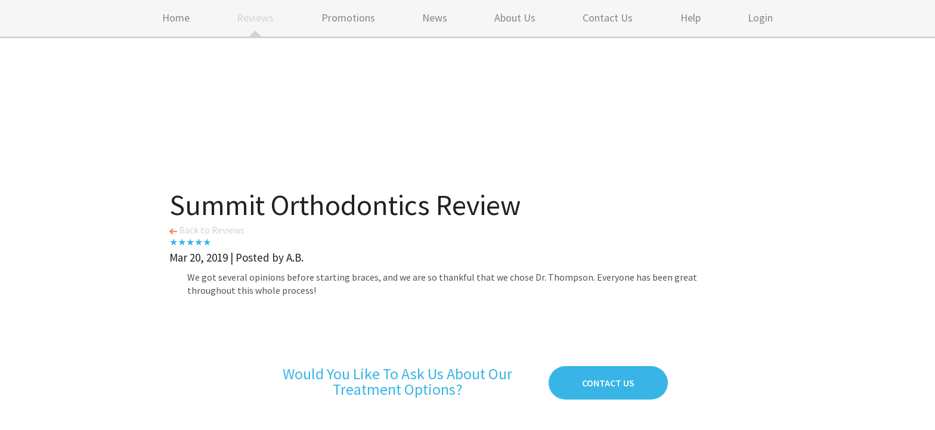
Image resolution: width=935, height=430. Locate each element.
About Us (514, 17)
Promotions (348, 17)
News (434, 17)
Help (690, 17)
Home (176, 17)
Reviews (255, 17)
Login (760, 17)
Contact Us (608, 17)
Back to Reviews (206, 230)
